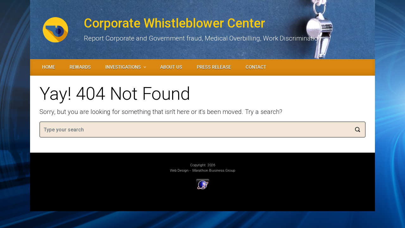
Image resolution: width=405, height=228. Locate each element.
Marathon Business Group (213, 170)
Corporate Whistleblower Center (174, 23)
